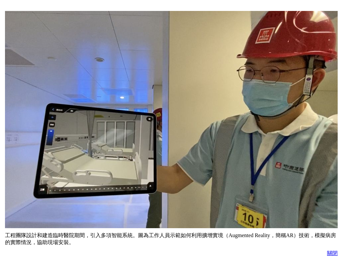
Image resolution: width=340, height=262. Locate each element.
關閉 (332, 253)
